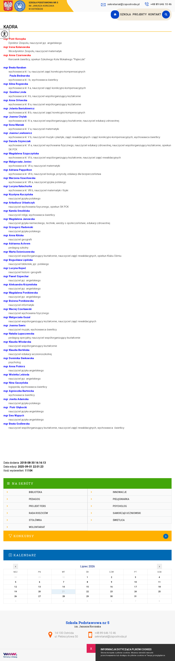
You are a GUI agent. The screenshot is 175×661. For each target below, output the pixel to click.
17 (135, 587)
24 (135, 591)
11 (159, 582)
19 (15, 591)
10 (135, 582)
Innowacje (120, 492)
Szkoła (125, 14)
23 (111, 591)
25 (159, 591)
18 (159, 587)
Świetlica (119, 520)
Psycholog (120, 506)
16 (111, 587)
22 (87, 591)
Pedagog (34, 499)
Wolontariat (37, 527)
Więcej (87, 536)
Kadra (10, 26)
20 (39, 591)
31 (135, 596)
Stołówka (35, 520)
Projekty (140, 14)
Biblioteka (35, 492)
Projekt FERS (37, 506)
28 (63, 596)
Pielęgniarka (121, 499)
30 (111, 596)
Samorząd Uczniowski (127, 513)
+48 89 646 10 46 (158, 4)
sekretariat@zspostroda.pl (120, 4)
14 (63, 587)
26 (15, 596)
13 (39, 587)
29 (87, 596)
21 (63, 591)
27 (39, 596)
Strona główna (115, 14)
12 (15, 587)
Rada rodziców (38, 513)
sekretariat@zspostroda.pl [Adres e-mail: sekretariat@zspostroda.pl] (111, 636)
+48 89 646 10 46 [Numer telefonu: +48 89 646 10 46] (105, 633)
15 (87, 587)
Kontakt (154, 14)
